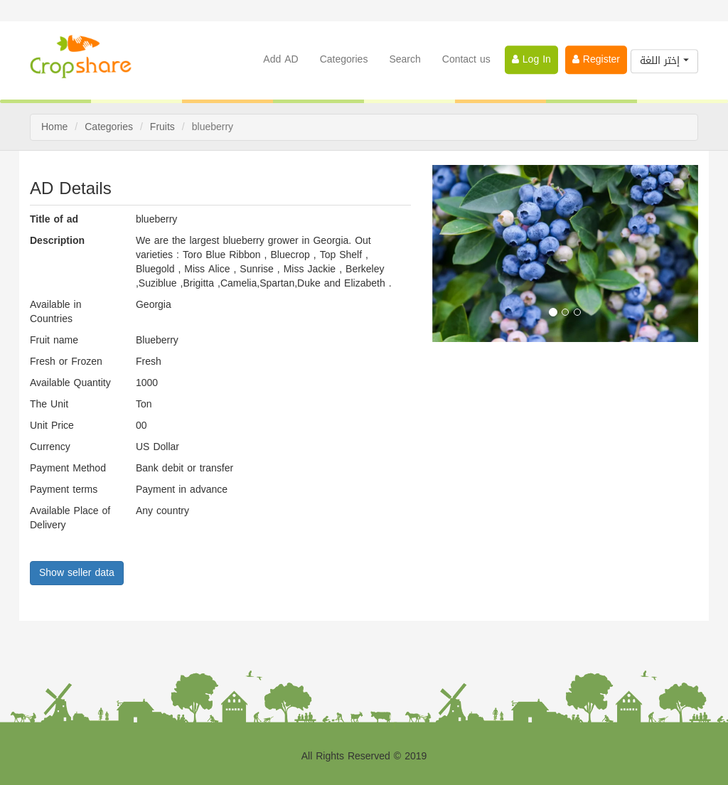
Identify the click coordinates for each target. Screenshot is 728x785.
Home (54, 127)
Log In (531, 58)
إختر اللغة (664, 60)
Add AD (280, 58)
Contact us (466, 58)
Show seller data (76, 572)
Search (404, 58)
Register (596, 58)
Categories (344, 58)
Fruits (162, 127)
